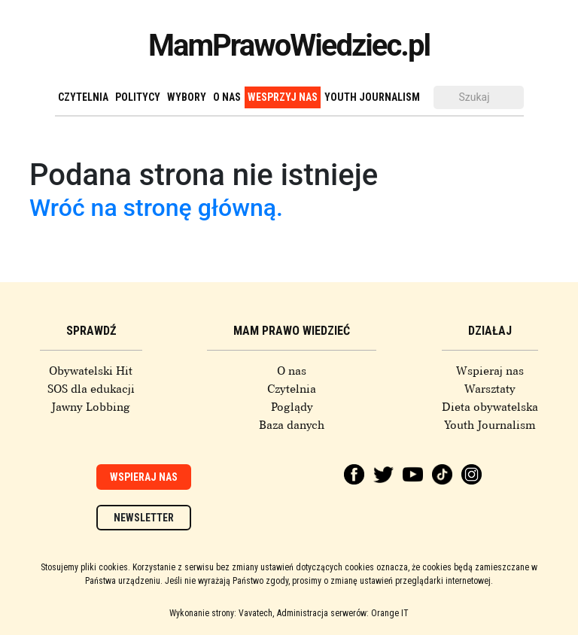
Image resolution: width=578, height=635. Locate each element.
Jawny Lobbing (90, 407)
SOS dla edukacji (91, 388)
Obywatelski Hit (90, 370)
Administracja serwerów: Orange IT (343, 613)
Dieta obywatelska (490, 407)
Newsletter (144, 518)
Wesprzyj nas (283, 97)
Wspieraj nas (490, 370)
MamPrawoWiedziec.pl (289, 45)
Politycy (137, 97)
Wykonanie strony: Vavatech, (221, 613)
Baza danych (291, 425)
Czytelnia (83, 97)
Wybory (186, 97)
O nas (227, 97)
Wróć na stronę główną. (156, 207)
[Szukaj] (479, 97)
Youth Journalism (372, 97)
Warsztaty (490, 388)
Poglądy (292, 407)
